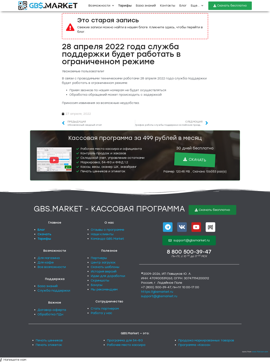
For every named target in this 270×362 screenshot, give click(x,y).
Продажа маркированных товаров (206, 340)
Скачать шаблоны (105, 267)
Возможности (101, 5)
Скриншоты (100, 280)
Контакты (167, 5)
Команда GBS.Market (107, 238)
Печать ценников (49, 340)
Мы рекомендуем (104, 289)
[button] (54, 160)
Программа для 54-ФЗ (125, 340)
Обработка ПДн (50, 314)
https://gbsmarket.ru (157, 291)
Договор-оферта (52, 310)
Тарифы (44, 238)
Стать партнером (105, 308)
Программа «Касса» (194, 345)
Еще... (197, 5)
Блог (183, 5)
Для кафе (46, 262)
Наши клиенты (102, 234)
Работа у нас (101, 313)
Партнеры (99, 258)
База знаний (146, 5)
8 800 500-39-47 (189, 252)
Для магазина (49, 258)
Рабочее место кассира (126, 345)
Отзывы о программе (107, 229)
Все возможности (52, 267)
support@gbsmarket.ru (159, 296)
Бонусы (96, 285)
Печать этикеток (49, 345)
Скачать (44, 234)
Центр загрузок (103, 262)
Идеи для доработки (108, 276)
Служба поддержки (54, 290)
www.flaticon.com (260, 352)
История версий (103, 271)
